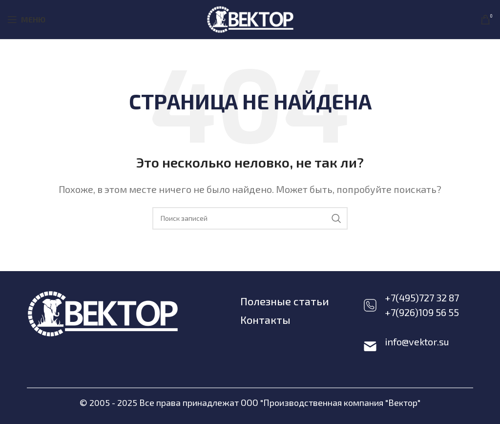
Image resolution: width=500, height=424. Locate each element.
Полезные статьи (285, 301)
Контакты (266, 319)
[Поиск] (250, 218)
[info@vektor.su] (370, 346)
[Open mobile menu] (26, 19)
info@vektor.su (417, 341)
